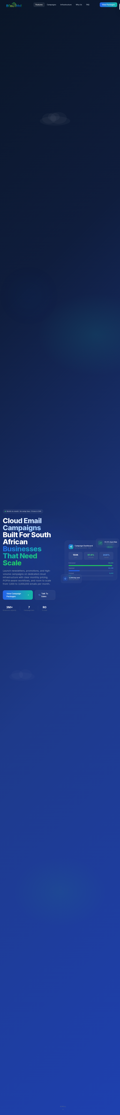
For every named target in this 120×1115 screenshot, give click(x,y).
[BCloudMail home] (14, 4)
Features (39, 5)
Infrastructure (66, 5)
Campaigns (51, 5)
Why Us (79, 5)
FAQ (87, 5)
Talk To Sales (43, 595)
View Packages (108, 5)
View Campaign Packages (18, 595)
